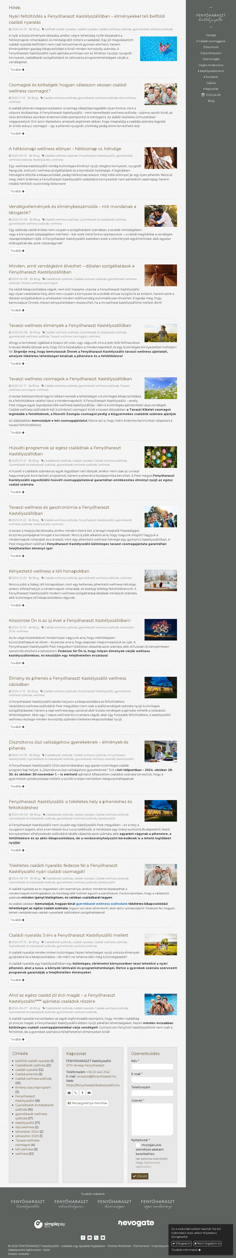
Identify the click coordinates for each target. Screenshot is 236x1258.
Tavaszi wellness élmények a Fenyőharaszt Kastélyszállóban (70, 325)
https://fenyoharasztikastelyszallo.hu (93, 1085)
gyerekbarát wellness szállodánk (102, 904)
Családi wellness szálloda (114, 29)
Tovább (15, 69)
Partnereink (141, 1246)
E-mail (137, 1074)
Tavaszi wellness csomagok (39, 283)
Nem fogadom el (208, 1243)
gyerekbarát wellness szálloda (153, 29)
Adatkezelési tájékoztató (24, 1250)
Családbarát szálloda (59, 279)
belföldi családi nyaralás (60, 29)
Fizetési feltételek (119, 1246)
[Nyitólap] (211, 17)
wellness (14, 102)
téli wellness (127, 98)
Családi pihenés (26, 1074)
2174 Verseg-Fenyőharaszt (85, 1065)
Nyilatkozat (140, 1140)
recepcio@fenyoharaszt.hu (97, 1076)
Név (135, 1061)
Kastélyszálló (41, 159)
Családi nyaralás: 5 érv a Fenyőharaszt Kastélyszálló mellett (69, 935)
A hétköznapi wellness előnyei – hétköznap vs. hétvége (65, 148)
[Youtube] (89, 1093)
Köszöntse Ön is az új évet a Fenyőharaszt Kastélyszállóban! (69, 620)
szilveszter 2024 (27, 1131)
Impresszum (160, 1246)
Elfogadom (181, 1243)
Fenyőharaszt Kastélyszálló (97, 155)
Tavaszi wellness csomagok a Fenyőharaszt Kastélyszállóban (70, 378)
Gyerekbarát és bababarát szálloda (102, 219)
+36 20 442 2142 (98, 1072)
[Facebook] (82, 1093)
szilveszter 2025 (27, 1136)
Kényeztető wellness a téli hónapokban (49, 571)
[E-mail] (69, 1093)
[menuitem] (211, 35)
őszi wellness (24, 1127)
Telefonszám (140, 1087)
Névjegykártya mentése (87, 1103)
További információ (184, 1250)
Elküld (140, 1176)
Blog (36, 29)
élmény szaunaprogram (33, 1087)
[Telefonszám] (76, 1093)
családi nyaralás (87, 29)
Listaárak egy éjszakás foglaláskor (83, 1246)
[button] (211, 41)
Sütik (46, 1250)
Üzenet (137, 1100)
